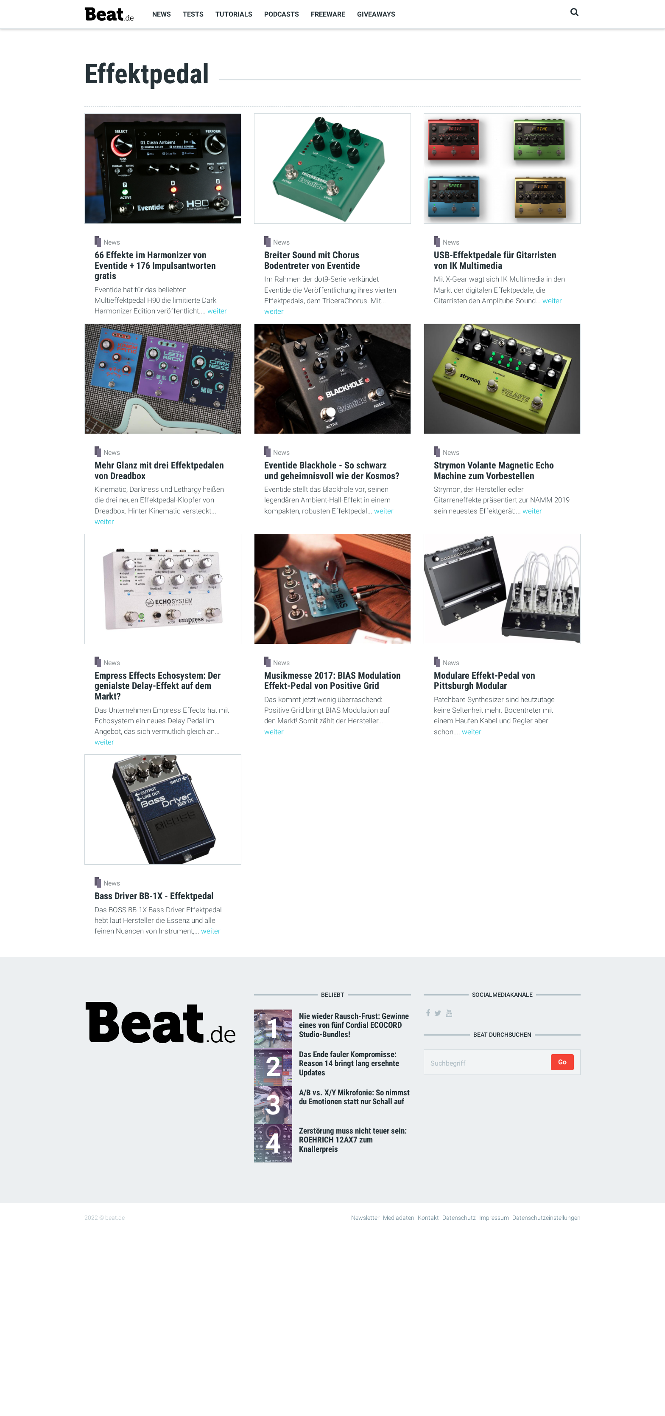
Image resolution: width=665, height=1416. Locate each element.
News (161, 14)
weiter (217, 311)
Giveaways (376, 14)
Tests (193, 14)
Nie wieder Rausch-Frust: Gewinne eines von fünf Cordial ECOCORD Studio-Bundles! (354, 1025)
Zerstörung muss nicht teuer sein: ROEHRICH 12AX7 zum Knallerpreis (353, 1140)
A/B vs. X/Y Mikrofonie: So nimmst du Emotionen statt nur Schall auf (354, 1097)
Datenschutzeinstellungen (546, 1217)
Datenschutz (459, 1217)
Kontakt (428, 1217)
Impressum (494, 1217)
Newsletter (365, 1217)
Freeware (328, 14)
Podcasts (281, 14)
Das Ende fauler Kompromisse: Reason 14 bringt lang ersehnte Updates (349, 1063)
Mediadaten (398, 1217)
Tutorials (233, 14)
